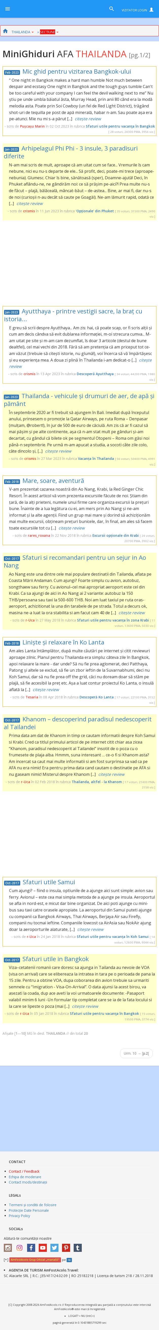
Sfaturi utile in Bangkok (56, 959)
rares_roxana (39, 535)
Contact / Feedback (24, 1171)
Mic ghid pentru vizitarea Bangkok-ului (77, 71)
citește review (88, 119)
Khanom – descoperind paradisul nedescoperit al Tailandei (78, 723)
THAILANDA (22, 31)
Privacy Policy (19, 1215)
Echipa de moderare (25, 1176)
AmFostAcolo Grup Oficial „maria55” (35, 1260)
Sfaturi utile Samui (49, 882)
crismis (29, 211)
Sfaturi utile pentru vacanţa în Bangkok (120, 126)
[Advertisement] (79, 263)
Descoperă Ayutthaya (95, 373)
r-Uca (30, 620)
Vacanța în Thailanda (96, 458)
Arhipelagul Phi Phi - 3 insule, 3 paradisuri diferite (71, 152)
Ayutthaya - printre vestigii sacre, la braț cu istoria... (73, 315)
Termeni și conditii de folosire (32, 1204)
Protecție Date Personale (29, 1210)
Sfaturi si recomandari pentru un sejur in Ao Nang (75, 561)
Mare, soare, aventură (53, 480)
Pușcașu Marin (32, 126)
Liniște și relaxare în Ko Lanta (63, 642)
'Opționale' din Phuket (95, 211)
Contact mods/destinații (28, 1182)
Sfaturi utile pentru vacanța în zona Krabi (113, 620)
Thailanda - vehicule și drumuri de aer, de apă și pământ (79, 400)
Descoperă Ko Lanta (97, 697)
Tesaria (32, 697)
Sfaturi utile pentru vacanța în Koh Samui (113, 936)
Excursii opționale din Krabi (115, 535)
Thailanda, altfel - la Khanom (97, 781)
